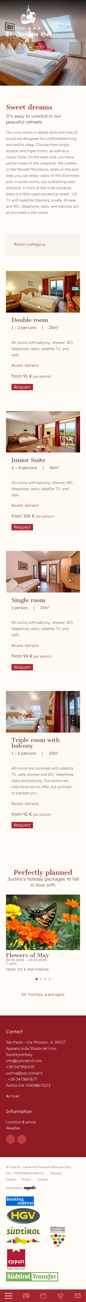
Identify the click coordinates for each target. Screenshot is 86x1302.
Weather (13, 1128)
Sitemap (55, 1173)
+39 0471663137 (20, 1067)
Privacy (26, 1179)
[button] (39, 307)
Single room (28, 600)
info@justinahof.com (24, 1060)
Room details (25, 365)
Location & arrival (21, 1122)
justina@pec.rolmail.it (24, 1073)
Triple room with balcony (35, 742)
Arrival (12, 1096)
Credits (11, 1179)
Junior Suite (28, 460)
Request (22, 387)
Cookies (42, 1179)
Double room (29, 320)
